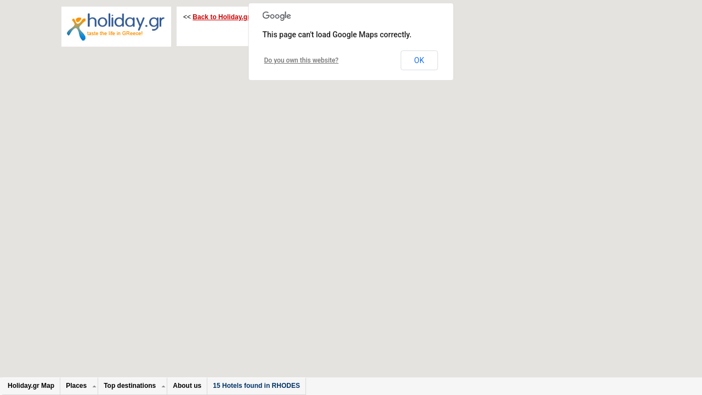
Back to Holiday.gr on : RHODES (243, 17)
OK (419, 60)
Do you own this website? (301, 60)
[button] (408, 124)
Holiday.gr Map (31, 386)
